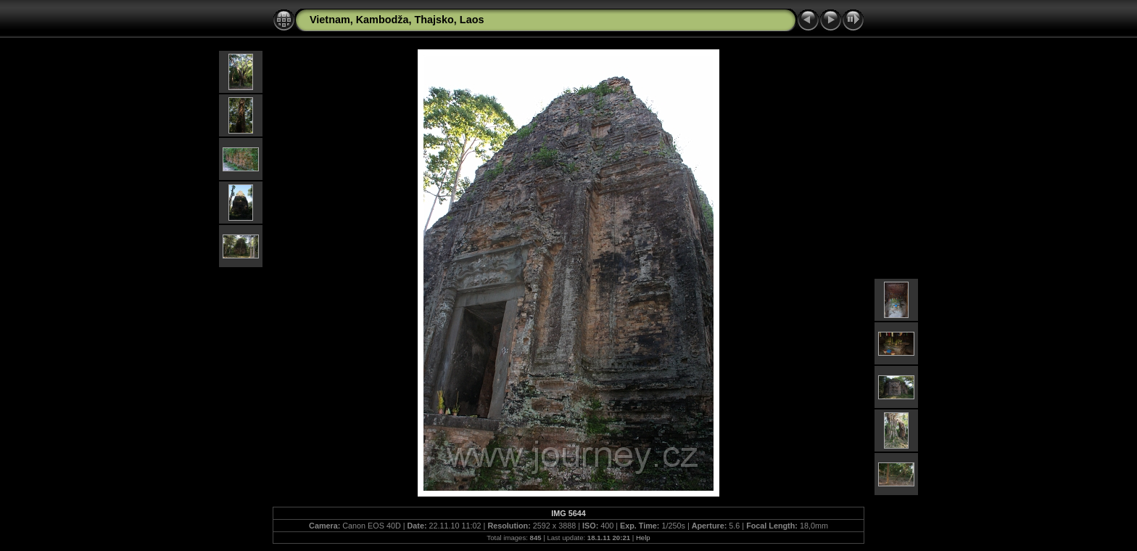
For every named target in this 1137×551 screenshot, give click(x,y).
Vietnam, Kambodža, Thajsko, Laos (397, 19)
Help (643, 538)
